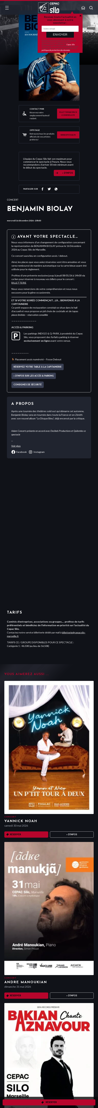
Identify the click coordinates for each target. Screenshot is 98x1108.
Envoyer (60, 34)
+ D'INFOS (67, 173)
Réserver (51, 1102)
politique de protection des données (56, 50)
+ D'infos (71, 835)
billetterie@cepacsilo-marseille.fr (68, 113)
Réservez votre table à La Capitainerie (38, 367)
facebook (19, 452)
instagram (36, 452)
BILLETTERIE (18, 282)
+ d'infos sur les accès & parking (34, 376)
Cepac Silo (70, 44)
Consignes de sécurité (28, 385)
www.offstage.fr (68, 135)
